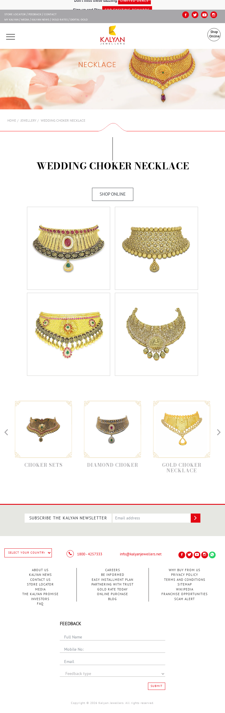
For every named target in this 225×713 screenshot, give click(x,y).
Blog (112, 599)
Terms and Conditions (184, 580)
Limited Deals (134, 4)
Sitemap (185, 584)
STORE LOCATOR (15, 15)
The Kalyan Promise (40, 594)
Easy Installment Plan (112, 580)
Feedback (34, 15)
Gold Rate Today (112, 589)
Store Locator (40, 584)
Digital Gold (79, 20)
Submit (157, 686)
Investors (40, 599)
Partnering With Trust (112, 584)
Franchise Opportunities (184, 594)
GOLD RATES (60, 20)
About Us (40, 570)
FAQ (40, 604)
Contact (50, 15)
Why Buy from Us (184, 570)
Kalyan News (40, 20)
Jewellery (28, 121)
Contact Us (40, 580)
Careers (112, 570)
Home (11, 121)
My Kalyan (11, 20)
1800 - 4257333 (84, 554)
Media (25, 20)
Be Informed (112, 575)
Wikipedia (184, 589)
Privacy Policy (184, 575)
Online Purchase (112, 594)
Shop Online (214, 34)
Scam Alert (184, 599)
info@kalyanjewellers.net (140, 554)
